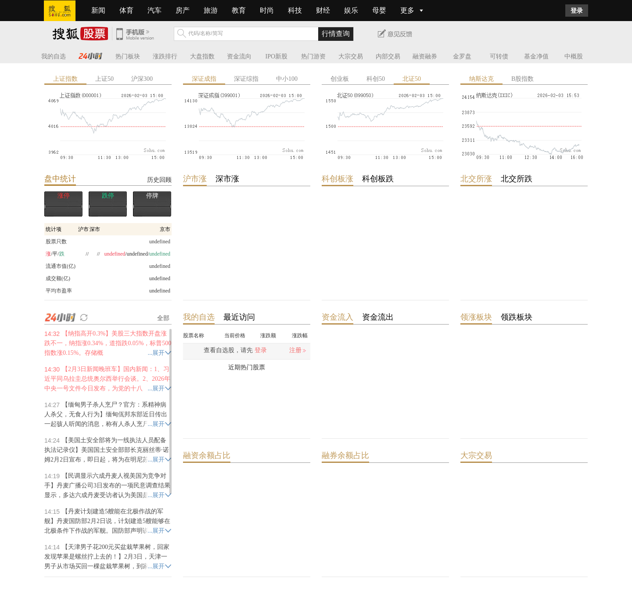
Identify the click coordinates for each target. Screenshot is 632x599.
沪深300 (142, 79)
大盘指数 (202, 56)
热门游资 (313, 56)
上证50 (104, 79)
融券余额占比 (345, 455)
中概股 (573, 56)
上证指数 (65, 79)
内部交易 (388, 56)
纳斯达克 (481, 79)
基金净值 (536, 56)
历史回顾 (159, 179)
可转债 (499, 56)
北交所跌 (516, 178)
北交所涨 (476, 178)
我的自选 (53, 56)
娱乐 (351, 10)
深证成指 (204, 79)
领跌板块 (516, 317)
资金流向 (239, 56)
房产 (183, 10)
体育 (126, 10)
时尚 (267, 10)
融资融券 (425, 56)
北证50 (411, 79)
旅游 (211, 10)
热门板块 (127, 56)
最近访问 (239, 317)
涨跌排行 (165, 56)
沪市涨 (195, 178)
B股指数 (522, 79)
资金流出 (378, 317)
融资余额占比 (206, 455)
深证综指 (246, 79)
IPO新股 (277, 56)
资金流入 (337, 317)
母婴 (379, 10)
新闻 (98, 10)
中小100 (287, 79)
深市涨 (227, 178)
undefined (159, 278)
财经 (323, 10)
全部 (163, 317)
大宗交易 (350, 56)
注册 (295, 350)
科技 (295, 10)
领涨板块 (476, 317)
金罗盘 (462, 56)
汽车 (154, 10)
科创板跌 (378, 178)
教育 (239, 10)
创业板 (339, 79)
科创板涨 (337, 178)
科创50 (375, 79)
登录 (577, 10)
